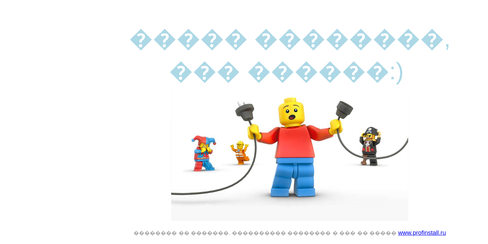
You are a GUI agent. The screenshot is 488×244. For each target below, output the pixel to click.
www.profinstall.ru (422, 232)
